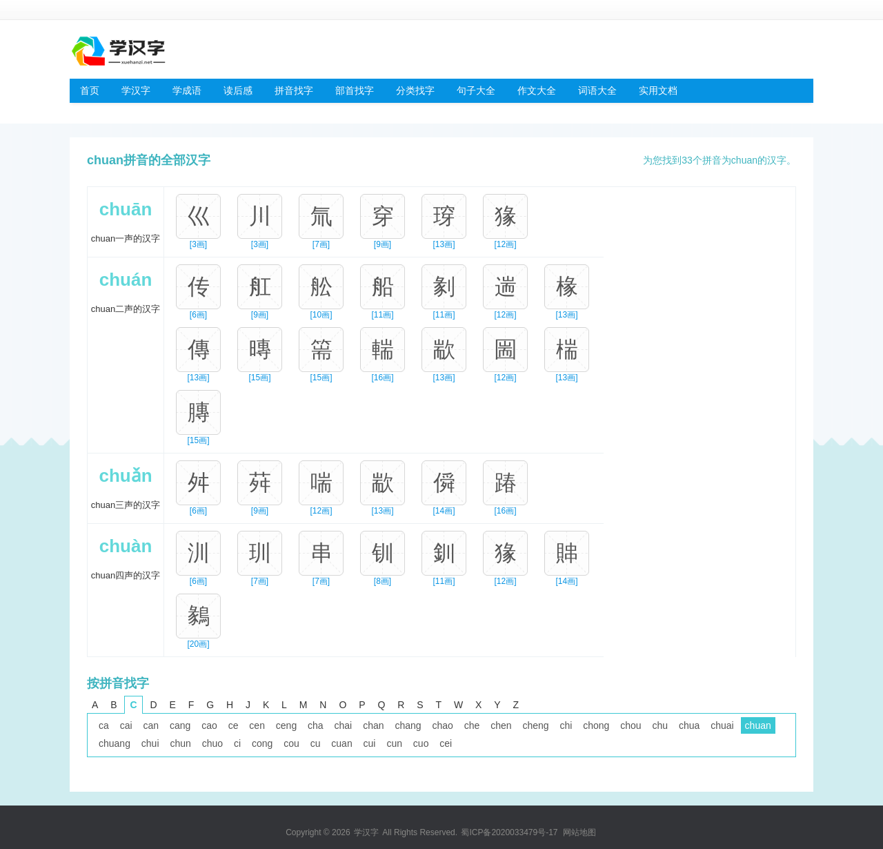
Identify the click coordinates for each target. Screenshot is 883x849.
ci (237, 743)
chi (565, 725)
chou (630, 725)
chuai (722, 725)
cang (180, 725)
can (151, 725)
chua (689, 725)
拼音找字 (294, 90)
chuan (758, 725)
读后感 (238, 90)
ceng (286, 725)
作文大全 (536, 90)
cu (315, 743)
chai (344, 725)
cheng (535, 725)
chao (442, 725)
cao (209, 725)
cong (262, 743)
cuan (341, 743)
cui (370, 743)
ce (233, 725)
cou (291, 743)
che (472, 725)
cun (394, 743)
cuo (421, 743)
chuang (114, 743)
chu (660, 725)
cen (257, 725)
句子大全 (476, 90)
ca (104, 725)
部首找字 (354, 90)
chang (408, 725)
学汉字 (135, 90)
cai (126, 725)
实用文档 (658, 90)
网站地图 (579, 832)
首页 (89, 90)
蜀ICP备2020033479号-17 (509, 832)
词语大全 (597, 90)
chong (596, 725)
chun (180, 743)
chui (150, 743)
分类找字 (415, 90)
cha (316, 725)
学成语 (186, 90)
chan (373, 725)
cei (445, 743)
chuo (212, 743)
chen (500, 725)
